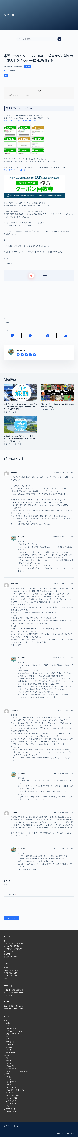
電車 (8, 1058)
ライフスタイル (9, 1109)
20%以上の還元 (12, 1098)
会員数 (8, 1061)
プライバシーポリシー (12, 1126)
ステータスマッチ (12, 1034)
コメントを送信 (11, 918)
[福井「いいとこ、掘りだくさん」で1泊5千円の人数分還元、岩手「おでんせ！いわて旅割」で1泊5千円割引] (20, 392)
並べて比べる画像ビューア (13, 993)
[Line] (30, 335)
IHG (7, 1039)
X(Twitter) (7, 967)
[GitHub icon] (30, 354)
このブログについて (11, 957)
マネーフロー (11, 1104)
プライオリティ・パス (14, 1031)
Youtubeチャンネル (11, 970)
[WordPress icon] (26, 354)
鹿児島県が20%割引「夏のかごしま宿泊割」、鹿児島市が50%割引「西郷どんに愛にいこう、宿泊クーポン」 (20, 438)
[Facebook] (48, 335)
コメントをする (10, 894)
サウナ (8, 1085)
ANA (8, 1023)
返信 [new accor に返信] (72, 583)
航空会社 (7, 1020)
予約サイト (10, 1066)
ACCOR (9, 1047)
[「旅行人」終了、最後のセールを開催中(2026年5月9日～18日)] (57, 392)
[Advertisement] (39, 295)
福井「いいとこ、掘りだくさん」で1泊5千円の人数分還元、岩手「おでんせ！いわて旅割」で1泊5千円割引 (20, 406)
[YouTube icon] (34, 354)
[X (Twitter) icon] (22, 354)
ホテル (6, 1036)
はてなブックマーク (11, 975)
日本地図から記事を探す (13, 949)
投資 (8, 1106)
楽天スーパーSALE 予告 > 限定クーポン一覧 (20, 121)
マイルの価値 (11, 1028)
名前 (5, 884)
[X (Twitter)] (13, 335)
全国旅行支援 (11, 1069)
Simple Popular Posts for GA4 (14, 1009)
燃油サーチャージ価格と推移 (17, 1071)
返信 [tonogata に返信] (72, 536)
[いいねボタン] (31, 275)
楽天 (6, 75)
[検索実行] (59, 39)
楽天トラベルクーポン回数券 (14, 170)
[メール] (65, 335)
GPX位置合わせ (9, 995)
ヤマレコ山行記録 (10, 973)
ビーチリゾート (12, 1079)
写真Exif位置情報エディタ (13, 990)
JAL (7, 1026)
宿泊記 (8, 1077)
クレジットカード (12, 1095)
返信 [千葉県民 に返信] (72, 472)
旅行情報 (27, 66)
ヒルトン (9, 1045)
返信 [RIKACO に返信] (72, 812)
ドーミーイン (11, 1050)
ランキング (10, 1063)
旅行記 (6, 1074)
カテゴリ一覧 (9, 951)
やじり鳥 (9, 15)
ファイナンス (9, 1093)
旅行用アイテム (12, 1112)
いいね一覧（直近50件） (13, 946)
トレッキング (11, 1087)
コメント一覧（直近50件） (14, 943)
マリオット (10, 1042)
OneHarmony (11, 1053)
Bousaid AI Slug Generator (13, 1006)
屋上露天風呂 (11, 1082)
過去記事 (7, 954)
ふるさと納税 (11, 1101)
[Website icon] (18, 354)
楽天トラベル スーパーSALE (19, 95)
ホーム (6, 941)
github (6, 978)
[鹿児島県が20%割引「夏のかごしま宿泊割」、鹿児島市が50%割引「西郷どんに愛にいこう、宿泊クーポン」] (20, 424)
